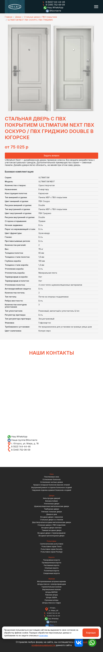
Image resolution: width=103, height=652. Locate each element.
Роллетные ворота (51, 570)
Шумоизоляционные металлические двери (51, 506)
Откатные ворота (51, 568)
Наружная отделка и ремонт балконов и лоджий (51, 490)
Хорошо (91, 632)
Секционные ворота (51, 573)
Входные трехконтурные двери (51, 536)
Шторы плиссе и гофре (51, 603)
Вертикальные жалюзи (51, 589)
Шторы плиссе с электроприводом (51, 584)
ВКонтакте (53, 11)
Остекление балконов (51, 479)
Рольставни (51, 541)
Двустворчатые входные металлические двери (51, 522)
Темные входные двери (51, 530)
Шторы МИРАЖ (51, 592)
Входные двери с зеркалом (51, 517)
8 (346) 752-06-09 (53, 4)
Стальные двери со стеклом (51, 520)
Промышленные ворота (51, 562)
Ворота (51, 557)
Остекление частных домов (51, 482)
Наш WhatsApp (53, 7)
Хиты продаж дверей (51, 498)
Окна (51, 474)
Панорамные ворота (51, 560)
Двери (51, 495)
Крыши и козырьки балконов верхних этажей (51, 485)
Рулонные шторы (51, 600)
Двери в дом (51, 514)
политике (43, 635)
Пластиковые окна (51, 477)
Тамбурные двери (51, 509)
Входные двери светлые (51, 528)
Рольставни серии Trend (51, 546)
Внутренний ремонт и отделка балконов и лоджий (51, 487)
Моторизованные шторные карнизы (51, 581)
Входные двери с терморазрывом (51, 533)
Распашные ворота (51, 565)
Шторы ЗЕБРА (51, 597)
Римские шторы (51, 595)
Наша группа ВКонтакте (23, 440)
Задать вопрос (51, 155)
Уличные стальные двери (51, 511)
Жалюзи (51, 579)
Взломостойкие (51, 501)
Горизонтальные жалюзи (51, 587)
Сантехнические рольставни (51, 544)
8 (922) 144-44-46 (53, 2)
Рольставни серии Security (51, 549)
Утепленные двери (51, 503)
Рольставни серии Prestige (51, 552)
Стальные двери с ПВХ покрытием (51, 525)
